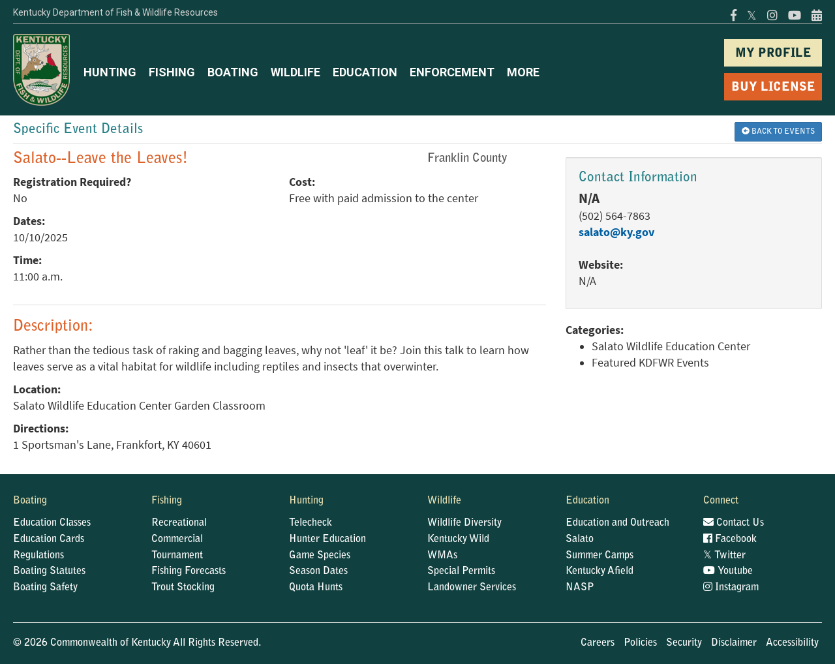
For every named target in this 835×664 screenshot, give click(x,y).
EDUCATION (365, 72)
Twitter (724, 556)
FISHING (172, 72)
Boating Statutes (49, 571)
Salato (580, 539)
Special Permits (461, 571)
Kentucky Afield (599, 571)
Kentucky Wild (458, 539)
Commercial (177, 539)
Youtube (728, 571)
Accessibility (792, 643)
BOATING (232, 72)
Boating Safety (45, 587)
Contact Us (733, 523)
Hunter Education (327, 539)
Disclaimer (734, 643)
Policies (640, 643)
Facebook (730, 539)
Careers (598, 643)
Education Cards (48, 539)
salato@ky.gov (616, 232)
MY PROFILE (773, 54)
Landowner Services (471, 587)
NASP (580, 587)
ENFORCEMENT (452, 72)
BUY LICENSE (773, 88)
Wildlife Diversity (464, 523)
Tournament (177, 556)
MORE (523, 72)
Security (684, 643)
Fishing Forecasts (188, 571)
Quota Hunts (315, 587)
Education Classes (52, 523)
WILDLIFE (295, 72)
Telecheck (310, 523)
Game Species (319, 556)
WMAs (442, 556)
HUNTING (110, 72)
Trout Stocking (183, 587)
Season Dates (318, 571)
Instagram (731, 587)
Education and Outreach (617, 523)
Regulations (38, 556)
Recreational (179, 523)
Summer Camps (599, 556)
